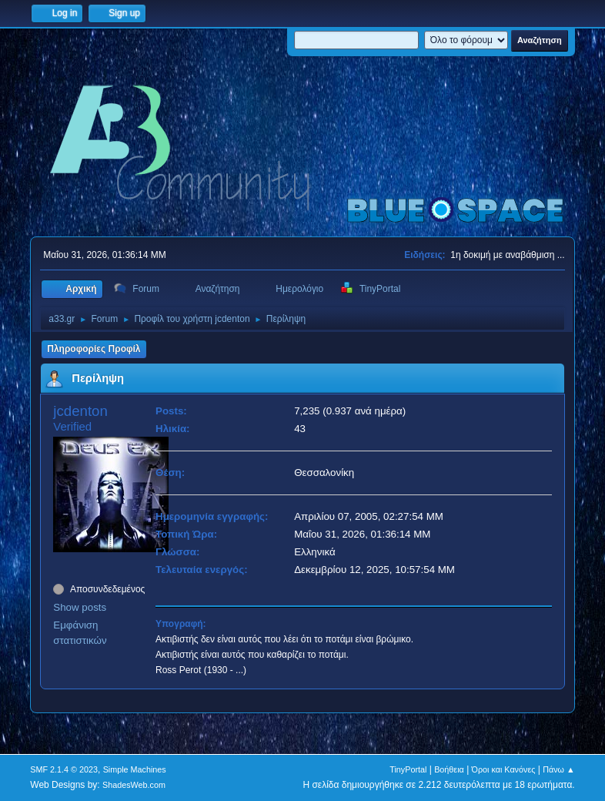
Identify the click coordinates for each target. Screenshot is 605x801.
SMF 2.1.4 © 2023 (64, 769)
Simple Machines (134, 769)
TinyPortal (407, 769)
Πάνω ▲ (559, 769)
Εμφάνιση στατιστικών (79, 632)
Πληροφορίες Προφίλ (93, 349)
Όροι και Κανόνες (504, 769)
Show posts (79, 607)
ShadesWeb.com (133, 784)
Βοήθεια (449, 769)
